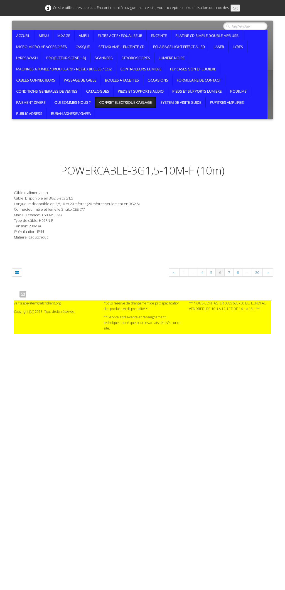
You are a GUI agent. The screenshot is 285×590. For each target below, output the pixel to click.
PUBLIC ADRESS (29, 113)
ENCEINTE (159, 35)
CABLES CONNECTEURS (35, 80)
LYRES (238, 46)
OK (235, 8)
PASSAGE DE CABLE (80, 80)
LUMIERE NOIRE (172, 57)
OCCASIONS (158, 80)
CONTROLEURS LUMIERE (140, 69)
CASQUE (82, 46)
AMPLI (84, 35)
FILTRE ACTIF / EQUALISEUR (120, 35)
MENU (44, 35)
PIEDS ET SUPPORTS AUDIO (141, 91)
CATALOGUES (97, 91)
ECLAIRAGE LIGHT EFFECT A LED (179, 46)
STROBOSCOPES (135, 57)
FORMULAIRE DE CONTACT (199, 80)
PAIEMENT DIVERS (31, 102)
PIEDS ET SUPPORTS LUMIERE (197, 91)
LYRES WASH (27, 57)
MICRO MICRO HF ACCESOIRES (41, 46)
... (193, 272)
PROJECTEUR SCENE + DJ (66, 57)
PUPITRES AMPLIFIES (227, 102)
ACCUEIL (23, 35)
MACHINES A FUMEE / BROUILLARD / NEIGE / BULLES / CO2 (64, 69)
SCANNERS (104, 57)
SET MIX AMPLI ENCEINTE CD (121, 46)
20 (257, 272)
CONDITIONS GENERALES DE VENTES (46, 91)
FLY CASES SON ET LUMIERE (193, 69)
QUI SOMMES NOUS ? (72, 102)
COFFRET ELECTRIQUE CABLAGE (125, 102)
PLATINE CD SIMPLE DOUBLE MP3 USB (207, 35)
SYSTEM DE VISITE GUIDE (180, 102)
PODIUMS (238, 91)
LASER (218, 46)
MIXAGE (63, 35)
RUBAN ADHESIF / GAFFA (71, 113)
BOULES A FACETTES (122, 80)
